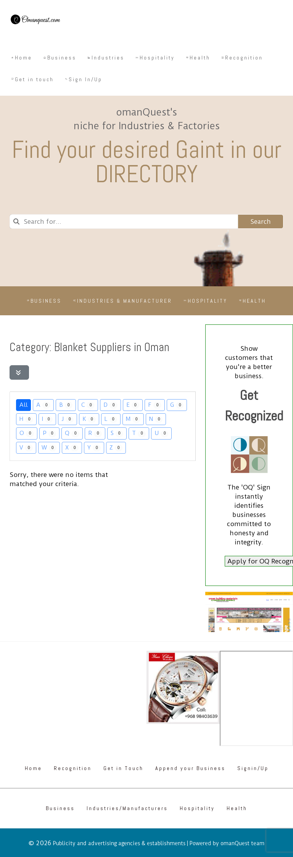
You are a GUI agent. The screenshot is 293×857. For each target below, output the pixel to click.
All (23, 404)
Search (260, 221)
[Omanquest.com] (35, 21)
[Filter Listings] (19, 372)
